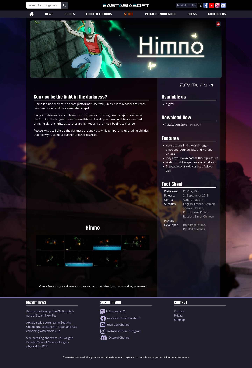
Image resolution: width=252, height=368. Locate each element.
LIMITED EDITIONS (99, 14)
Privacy (178, 315)
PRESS (192, 14)
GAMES (70, 14)
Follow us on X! (112, 311)
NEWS (49, 14)
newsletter (186, 5)
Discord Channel (115, 337)
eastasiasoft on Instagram (120, 331)
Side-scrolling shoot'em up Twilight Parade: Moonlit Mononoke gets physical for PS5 (49, 342)
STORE (128, 14)
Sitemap (179, 320)
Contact (179, 311)
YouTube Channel (115, 325)
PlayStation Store (176, 125)
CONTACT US (217, 14)
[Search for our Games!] (43, 5)
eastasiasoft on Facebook (120, 318)
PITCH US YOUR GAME (160, 14)
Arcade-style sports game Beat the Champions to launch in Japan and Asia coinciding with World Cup (51, 327)
